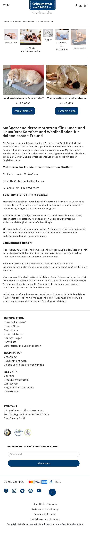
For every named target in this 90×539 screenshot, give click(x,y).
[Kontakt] (9, 5)
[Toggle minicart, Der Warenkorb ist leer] (85, 5)
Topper (48, 39)
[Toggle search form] (76, 5)
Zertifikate (10, 341)
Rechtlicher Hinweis (45, 504)
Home (6, 21)
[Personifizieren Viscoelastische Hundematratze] (66, 111)
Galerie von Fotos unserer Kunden (24, 364)
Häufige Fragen (13, 337)
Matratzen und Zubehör (23, 21)
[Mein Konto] (80, 5)
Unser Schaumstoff (15, 322)
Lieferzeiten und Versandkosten (22, 345)
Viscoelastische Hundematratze (67, 98)
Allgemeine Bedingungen (19, 387)
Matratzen (11, 42)
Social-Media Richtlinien (45, 519)
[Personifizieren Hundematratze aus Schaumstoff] (23, 111)
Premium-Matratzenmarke (30, 49)
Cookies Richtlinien (45, 514)
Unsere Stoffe (11, 326)
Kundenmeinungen (15, 360)
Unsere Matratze (13, 334)
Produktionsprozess (16, 379)
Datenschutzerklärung (45, 509)
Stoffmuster (11, 330)
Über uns (9, 375)
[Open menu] (4, 5)
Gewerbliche (11, 391)
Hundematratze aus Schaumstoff (23, 98)
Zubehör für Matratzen (62, 46)
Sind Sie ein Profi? (14, 418)
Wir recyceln (11, 383)
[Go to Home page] (42, 7)
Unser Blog (10, 356)
